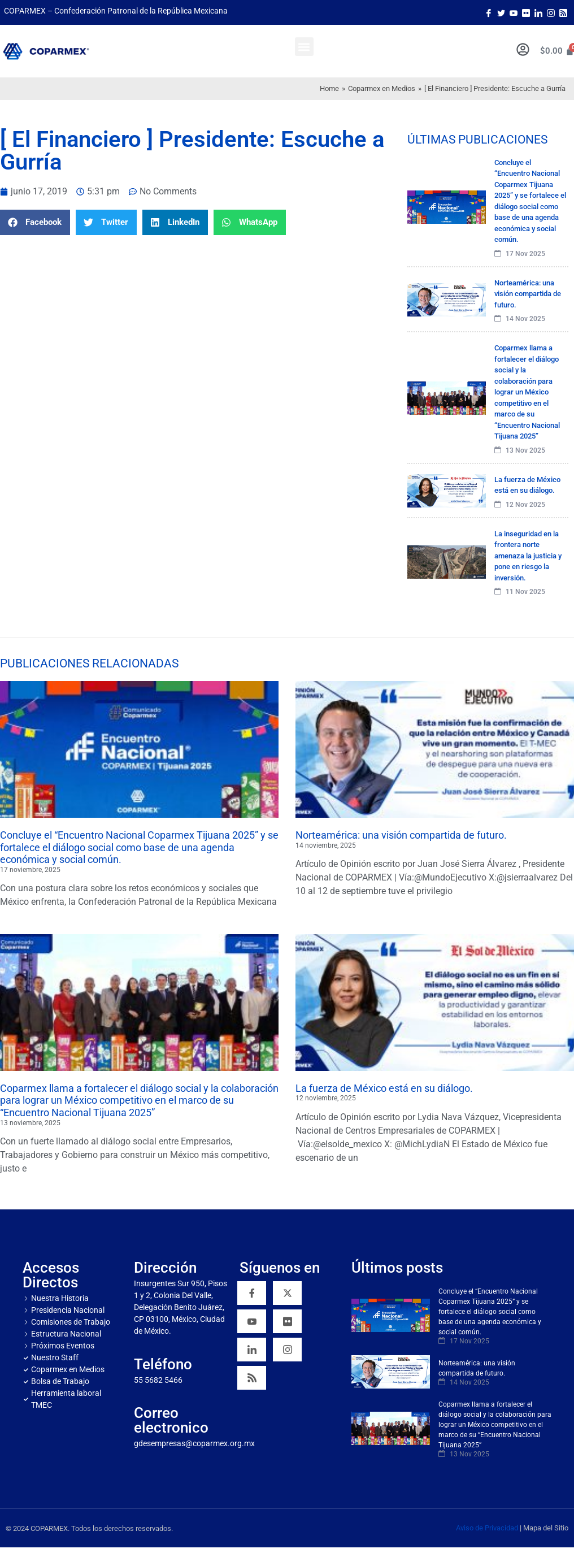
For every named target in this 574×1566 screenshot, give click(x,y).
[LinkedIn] (538, 12)
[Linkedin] (251, 1349)
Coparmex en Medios (381, 88)
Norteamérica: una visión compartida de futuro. (401, 835)
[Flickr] (287, 1321)
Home (329, 88)
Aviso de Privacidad (487, 1528)
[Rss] (563, 12)
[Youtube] (513, 12)
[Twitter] (501, 12)
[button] (304, 46)
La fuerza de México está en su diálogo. (384, 1088)
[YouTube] (251, 1321)
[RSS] (251, 1378)
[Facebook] (489, 12)
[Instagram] (551, 12)
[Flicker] (526, 12)
